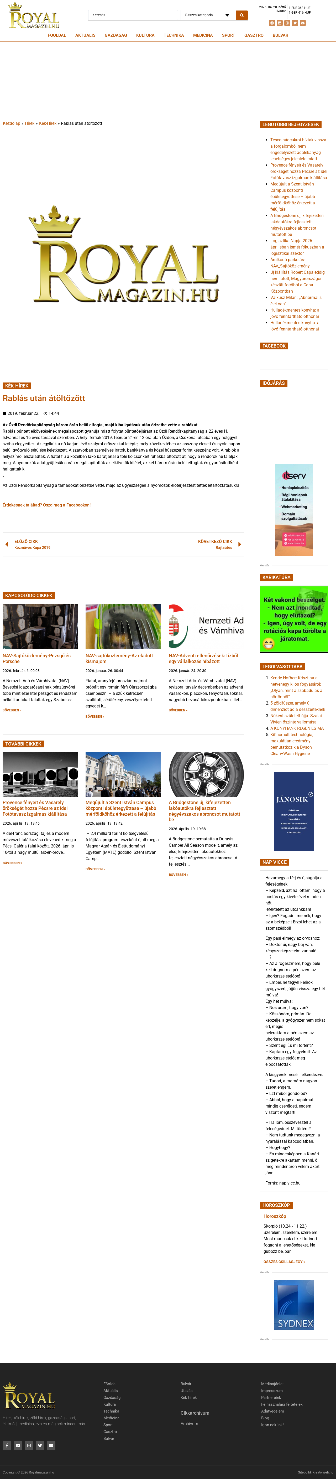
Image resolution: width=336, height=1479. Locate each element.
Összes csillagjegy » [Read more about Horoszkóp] (284, 1262)
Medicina (203, 35)
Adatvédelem (272, 1411)
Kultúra (145, 35)
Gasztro (254, 35)
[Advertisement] (168, 81)
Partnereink (271, 1397)
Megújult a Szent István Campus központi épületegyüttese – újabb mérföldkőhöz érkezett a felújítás (121, 808)
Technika (174, 35)
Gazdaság (116, 35)
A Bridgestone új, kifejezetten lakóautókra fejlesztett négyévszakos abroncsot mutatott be (204, 811)
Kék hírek (189, 1397)
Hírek (29, 123)
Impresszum (272, 1390)
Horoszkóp (275, 1216)
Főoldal (57, 35)
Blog (265, 1418)
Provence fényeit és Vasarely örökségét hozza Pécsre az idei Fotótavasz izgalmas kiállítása (35, 808)
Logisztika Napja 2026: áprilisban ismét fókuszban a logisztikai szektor (297, 247)
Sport (228, 35)
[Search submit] (242, 15)
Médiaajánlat (272, 1384)
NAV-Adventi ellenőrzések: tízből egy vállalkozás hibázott (203, 658)
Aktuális (85, 35)
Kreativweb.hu (322, 1472)
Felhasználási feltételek (282, 1404)
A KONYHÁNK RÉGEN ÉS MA (297, 728)
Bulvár (280, 35)
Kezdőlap (11, 123)
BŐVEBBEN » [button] (12, 710)
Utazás (187, 1390)
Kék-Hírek (47, 123)
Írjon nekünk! (272, 1425)
